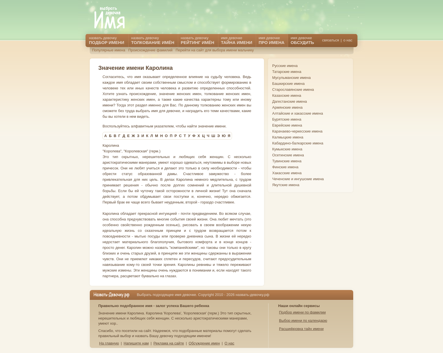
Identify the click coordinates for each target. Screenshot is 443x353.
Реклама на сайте (169, 343)
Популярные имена (108, 50)
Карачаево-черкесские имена (297, 131)
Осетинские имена (288, 155)
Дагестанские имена (289, 101)
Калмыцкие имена (287, 137)
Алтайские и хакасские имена (297, 113)
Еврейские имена (287, 125)
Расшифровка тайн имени (301, 329)
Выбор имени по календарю (303, 320)
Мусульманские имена (291, 77)
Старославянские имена (293, 89)
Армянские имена (287, 107)
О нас (230, 343)
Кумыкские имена (287, 149)
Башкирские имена (288, 83)
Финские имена (285, 167)
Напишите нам (136, 343)
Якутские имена (285, 185)
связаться (330, 40)
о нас (347, 40)
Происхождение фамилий (150, 50)
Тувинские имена (286, 161)
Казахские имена (286, 95)
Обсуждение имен (204, 343)
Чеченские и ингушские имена (298, 179)
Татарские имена (286, 72)
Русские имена (285, 66)
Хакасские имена (287, 173)
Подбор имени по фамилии (302, 312)
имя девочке (302, 40)
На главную (109, 343)
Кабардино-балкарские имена (297, 143)
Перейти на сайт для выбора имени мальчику (215, 50)
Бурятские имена (286, 119)
